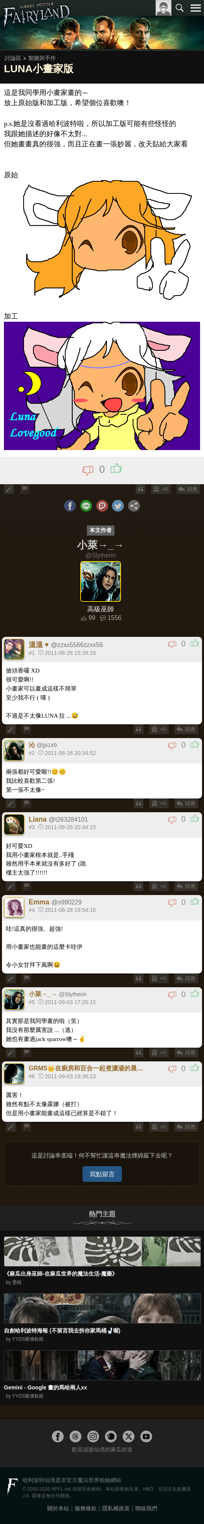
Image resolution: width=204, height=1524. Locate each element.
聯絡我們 (146, 1508)
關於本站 (58, 1508)
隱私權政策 (116, 1508)
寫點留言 (102, 1174)
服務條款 (86, 1508)
